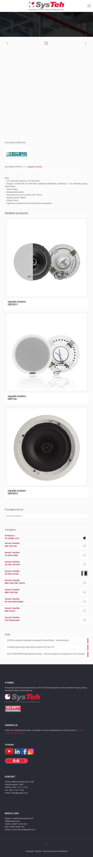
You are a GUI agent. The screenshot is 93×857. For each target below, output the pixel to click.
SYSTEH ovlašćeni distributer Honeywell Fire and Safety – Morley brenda (37, 640)
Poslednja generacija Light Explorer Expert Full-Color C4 (30, 647)
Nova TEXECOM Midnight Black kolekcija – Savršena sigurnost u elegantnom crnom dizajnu (46, 654)
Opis (7, 178)
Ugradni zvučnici (35, 167)
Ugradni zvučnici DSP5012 (17, 492)
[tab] (46, 178)
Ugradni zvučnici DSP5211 (17, 303)
